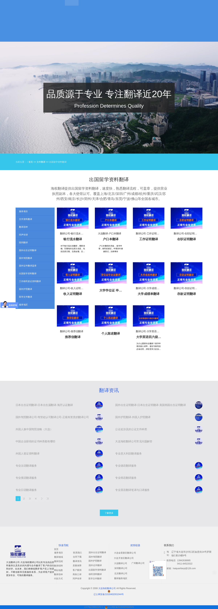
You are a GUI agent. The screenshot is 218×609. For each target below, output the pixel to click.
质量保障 (77, 565)
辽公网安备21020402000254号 (121, 607)
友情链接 (135, 545)
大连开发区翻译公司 (123, 558)
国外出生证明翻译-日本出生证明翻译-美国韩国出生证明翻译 (150, 405)
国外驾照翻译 (95, 557)
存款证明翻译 (186, 293)
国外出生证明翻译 (97, 552)
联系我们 (77, 552)
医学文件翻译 (95, 578)
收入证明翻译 (72, 293)
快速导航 (64, 545)
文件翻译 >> (43, 162)
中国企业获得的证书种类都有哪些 (35, 441)
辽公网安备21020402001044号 (109, 594)
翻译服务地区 (120, 578)
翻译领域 (58, 557)
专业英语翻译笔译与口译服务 (132, 490)
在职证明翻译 (186, 239)
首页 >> (32, 162)
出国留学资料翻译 (97, 570)
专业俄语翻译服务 (26, 477)
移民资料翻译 (95, 574)
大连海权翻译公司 (107, 588)
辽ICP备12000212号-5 (93, 607)
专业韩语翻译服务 (125, 477)
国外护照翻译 (95, 561)
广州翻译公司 (138, 563)
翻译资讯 (109, 390)
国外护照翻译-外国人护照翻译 (133, 417)
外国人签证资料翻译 (27, 453)
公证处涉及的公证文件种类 (131, 429)
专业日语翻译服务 (26, 490)
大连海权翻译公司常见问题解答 (133, 441)
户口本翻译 (110, 239)
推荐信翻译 (73, 337)
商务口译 (77, 574)
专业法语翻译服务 (26, 465)
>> (47, 498)
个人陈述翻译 (110, 333)
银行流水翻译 (72, 239)
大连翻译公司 (120, 563)
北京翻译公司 (120, 573)
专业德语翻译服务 (125, 465)
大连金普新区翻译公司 (125, 553)
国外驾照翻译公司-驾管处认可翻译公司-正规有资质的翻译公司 (52, 417)
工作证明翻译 (148, 239)
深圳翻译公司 (120, 568)
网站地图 (58, 570)
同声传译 (77, 578)
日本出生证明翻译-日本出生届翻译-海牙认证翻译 (44, 405)
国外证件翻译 (95, 565)
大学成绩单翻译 (148, 293)
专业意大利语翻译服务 (128, 453)
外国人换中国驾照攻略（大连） (34, 429)
